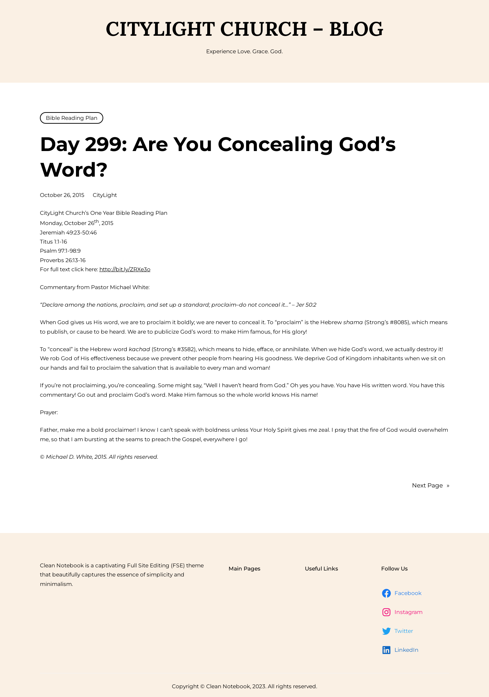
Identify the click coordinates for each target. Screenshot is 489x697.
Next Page (430, 485)
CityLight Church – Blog (244, 28)
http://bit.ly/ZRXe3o (125, 269)
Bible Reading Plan (71, 118)
